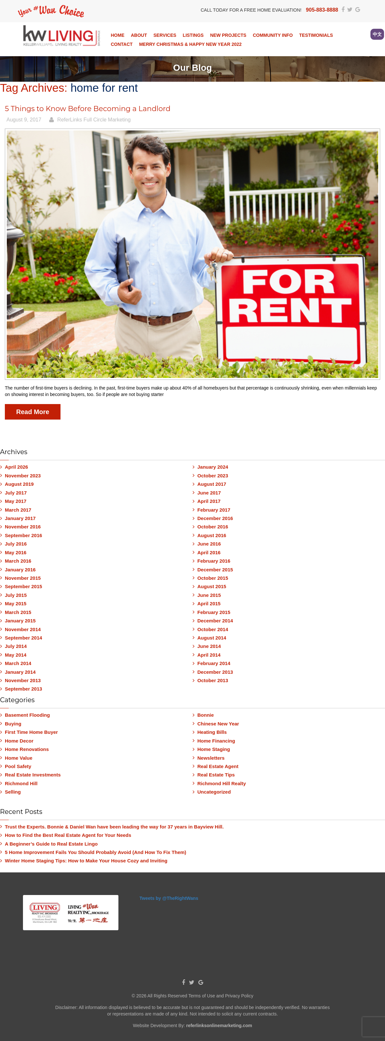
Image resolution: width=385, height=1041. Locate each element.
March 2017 (18, 510)
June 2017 (209, 492)
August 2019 (19, 484)
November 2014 (23, 629)
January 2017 (20, 518)
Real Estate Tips (216, 774)
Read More (32, 411)
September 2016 (23, 535)
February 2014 (213, 663)
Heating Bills (212, 732)
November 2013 (23, 680)
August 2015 (211, 586)
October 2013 (212, 680)
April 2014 (209, 655)
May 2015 (16, 603)
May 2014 (16, 655)
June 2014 (209, 646)
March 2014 (18, 663)
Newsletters (211, 758)
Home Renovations (27, 749)
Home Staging (213, 749)
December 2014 (215, 620)
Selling (13, 792)
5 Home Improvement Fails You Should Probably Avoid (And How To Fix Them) (95, 852)
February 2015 (213, 612)
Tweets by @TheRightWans (168, 898)
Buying (13, 723)
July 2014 (16, 646)
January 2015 (20, 620)
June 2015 (209, 595)
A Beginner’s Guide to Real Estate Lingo (51, 844)
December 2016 (215, 518)
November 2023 (23, 475)
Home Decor (19, 741)
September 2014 (23, 637)
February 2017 (213, 510)
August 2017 (211, 484)
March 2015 (18, 612)
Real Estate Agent (217, 766)
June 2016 (209, 544)
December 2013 (215, 672)
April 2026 (16, 467)
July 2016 (16, 544)
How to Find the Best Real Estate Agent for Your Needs (68, 835)
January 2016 (20, 569)
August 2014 (211, 637)
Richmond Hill (21, 783)
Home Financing (216, 741)
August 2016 (211, 535)
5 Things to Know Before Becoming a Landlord (87, 108)
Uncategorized (214, 792)
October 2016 (212, 526)
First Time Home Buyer (31, 732)
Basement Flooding (27, 715)
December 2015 (215, 569)
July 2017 (16, 492)
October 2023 (212, 475)
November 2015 (23, 578)
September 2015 (23, 586)
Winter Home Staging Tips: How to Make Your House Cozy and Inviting (86, 860)
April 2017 (209, 501)
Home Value (18, 758)
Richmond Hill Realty (221, 783)
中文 (377, 34)
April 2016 (209, 552)
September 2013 (23, 689)
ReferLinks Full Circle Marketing (94, 119)
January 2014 (20, 672)
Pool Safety (18, 766)
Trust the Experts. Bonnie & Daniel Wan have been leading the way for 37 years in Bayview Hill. (114, 826)
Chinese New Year (218, 723)
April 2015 (209, 603)
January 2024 (212, 467)
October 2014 (212, 629)
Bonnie (205, 715)
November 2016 (23, 526)
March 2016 (18, 561)
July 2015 (16, 595)
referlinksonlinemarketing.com (219, 1025)
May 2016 (16, 552)
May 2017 (16, 501)
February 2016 (213, 561)
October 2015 (212, 578)
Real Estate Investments (33, 774)
